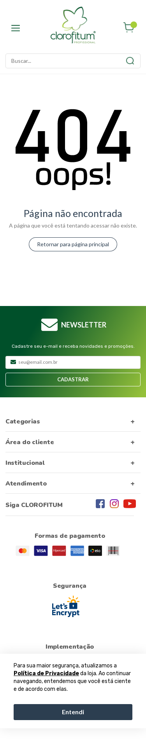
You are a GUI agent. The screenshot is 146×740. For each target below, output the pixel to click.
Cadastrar (73, 379)
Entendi (73, 711)
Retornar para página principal (73, 244)
